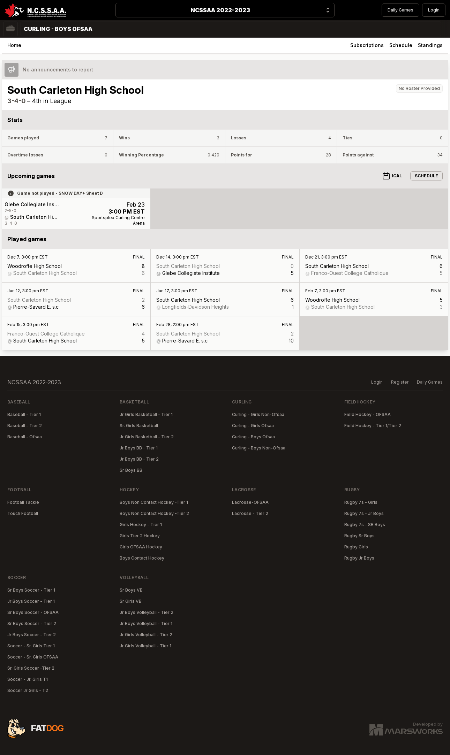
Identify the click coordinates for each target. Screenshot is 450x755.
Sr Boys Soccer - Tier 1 (31, 590)
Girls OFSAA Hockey (141, 546)
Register (399, 382)
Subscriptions (367, 45)
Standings (430, 45)
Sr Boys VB (131, 590)
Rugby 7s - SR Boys (364, 524)
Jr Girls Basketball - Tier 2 (147, 436)
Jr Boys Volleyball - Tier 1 (146, 623)
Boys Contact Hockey (142, 558)
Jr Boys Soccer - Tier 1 (31, 601)
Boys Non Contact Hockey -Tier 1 (154, 502)
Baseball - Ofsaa (24, 436)
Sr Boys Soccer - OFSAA (33, 612)
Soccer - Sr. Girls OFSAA (32, 657)
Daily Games (400, 10)
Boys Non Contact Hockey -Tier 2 (154, 513)
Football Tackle (23, 502)
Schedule (400, 45)
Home (14, 45)
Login (434, 10)
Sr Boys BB (131, 470)
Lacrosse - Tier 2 (250, 513)
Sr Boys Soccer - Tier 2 (31, 623)
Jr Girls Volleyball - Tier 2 (146, 634)
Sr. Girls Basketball (139, 425)
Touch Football (22, 513)
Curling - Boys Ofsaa (253, 436)
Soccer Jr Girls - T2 (27, 690)
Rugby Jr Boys (359, 558)
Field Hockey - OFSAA (367, 414)
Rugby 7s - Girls (360, 502)
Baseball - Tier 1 (24, 414)
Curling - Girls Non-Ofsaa (258, 414)
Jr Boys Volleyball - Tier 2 (146, 612)
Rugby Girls (356, 546)
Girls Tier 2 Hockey (140, 535)
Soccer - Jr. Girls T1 (27, 679)
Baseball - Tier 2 (24, 425)
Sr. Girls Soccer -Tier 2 (30, 668)
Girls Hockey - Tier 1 (141, 524)
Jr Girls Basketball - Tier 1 (146, 414)
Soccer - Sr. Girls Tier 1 (31, 645)
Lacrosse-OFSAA (250, 502)
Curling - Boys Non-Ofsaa (258, 447)
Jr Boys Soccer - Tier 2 (31, 634)
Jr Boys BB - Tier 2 (139, 459)
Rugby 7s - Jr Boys (364, 513)
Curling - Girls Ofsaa (253, 425)
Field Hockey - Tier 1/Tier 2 (372, 425)
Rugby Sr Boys (359, 535)
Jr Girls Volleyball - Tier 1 (145, 645)
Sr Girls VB (131, 601)
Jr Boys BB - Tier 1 (139, 447)
